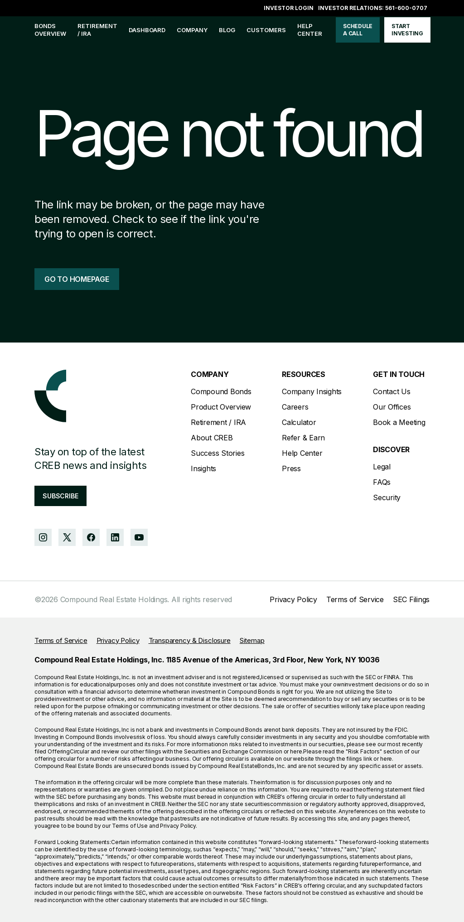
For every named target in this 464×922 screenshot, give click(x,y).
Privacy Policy (293, 599)
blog (227, 30)
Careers (295, 406)
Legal (382, 466)
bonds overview (50, 29)
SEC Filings (411, 599)
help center (309, 29)
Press (291, 468)
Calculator (299, 422)
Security (387, 497)
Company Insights (312, 391)
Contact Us (392, 391)
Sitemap (252, 640)
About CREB (212, 437)
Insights (203, 468)
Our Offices (392, 406)
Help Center (302, 453)
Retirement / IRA (97, 29)
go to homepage (76, 279)
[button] (192, 30)
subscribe (60, 496)
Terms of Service (355, 599)
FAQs (382, 482)
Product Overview (221, 406)
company (192, 30)
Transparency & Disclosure (190, 640)
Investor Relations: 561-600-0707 (372, 8)
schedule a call (357, 30)
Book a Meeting (399, 422)
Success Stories (217, 453)
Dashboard (147, 30)
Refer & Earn (303, 437)
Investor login (289, 8)
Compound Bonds (221, 391)
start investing (407, 30)
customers (266, 30)
